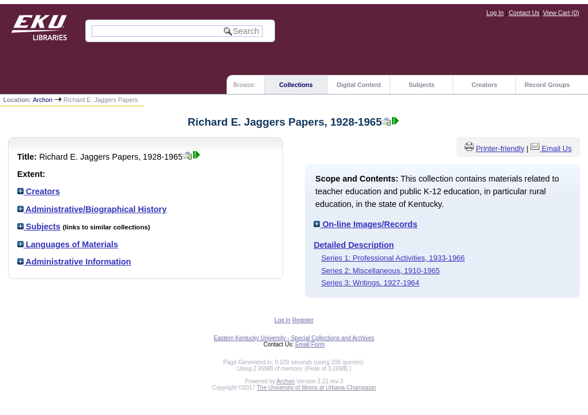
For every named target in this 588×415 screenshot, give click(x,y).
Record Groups (547, 84)
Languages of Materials (67, 244)
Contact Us (524, 12)
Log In (495, 12)
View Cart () (561, 12)
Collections (295, 84)
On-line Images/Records (365, 224)
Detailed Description (354, 245)
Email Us (557, 148)
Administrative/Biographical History (92, 209)
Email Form (310, 344)
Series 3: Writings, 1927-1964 (370, 282)
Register (303, 320)
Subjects (422, 84)
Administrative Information (74, 261)
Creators (484, 84)
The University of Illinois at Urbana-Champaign (316, 387)
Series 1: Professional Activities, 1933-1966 (393, 258)
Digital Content (359, 84)
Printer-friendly (500, 148)
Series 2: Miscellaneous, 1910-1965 (380, 270)
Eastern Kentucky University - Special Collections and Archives (294, 338)
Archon (42, 99)
